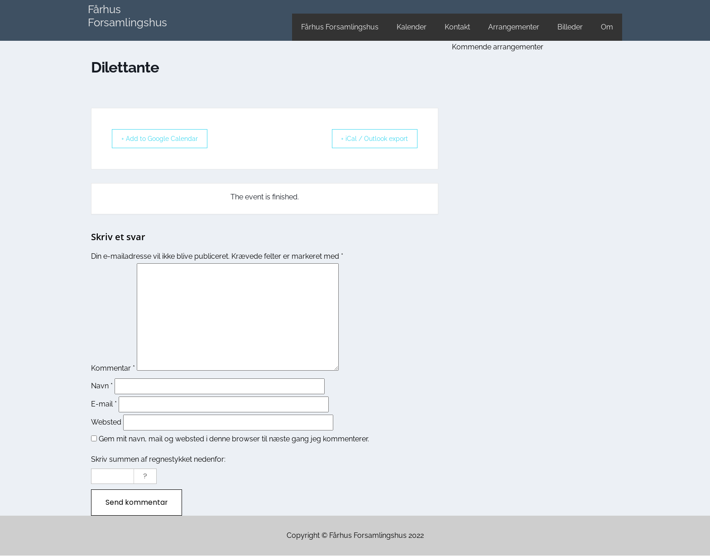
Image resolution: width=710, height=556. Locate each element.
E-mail (104, 404)
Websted (106, 422)
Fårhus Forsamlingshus (127, 16)
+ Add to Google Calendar (165, 139)
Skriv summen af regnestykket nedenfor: (158, 459)
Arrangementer (513, 27)
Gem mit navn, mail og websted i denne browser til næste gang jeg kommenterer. (234, 439)
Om (607, 27)
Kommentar (113, 368)
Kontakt (457, 27)
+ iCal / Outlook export (369, 139)
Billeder (570, 27)
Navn (102, 386)
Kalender (412, 27)
